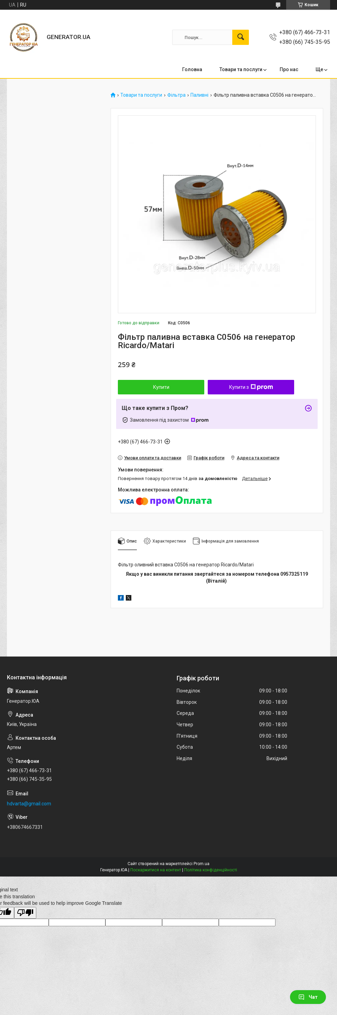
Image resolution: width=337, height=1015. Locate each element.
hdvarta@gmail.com (29, 803)
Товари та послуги (240, 69)
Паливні (199, 95)
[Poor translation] (25, 913)
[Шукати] (240, 37)
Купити (161, 387)
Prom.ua (201, 863)
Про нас (289, 69)
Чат (308, 997)
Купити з (251, 387)
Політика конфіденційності (210, 870)
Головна (192, 69)
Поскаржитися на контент (155, 870)
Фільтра (176, 95)
